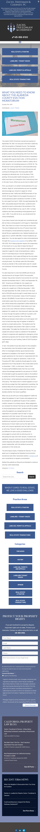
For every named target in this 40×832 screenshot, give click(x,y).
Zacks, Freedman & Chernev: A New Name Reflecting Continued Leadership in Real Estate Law (19, 731)
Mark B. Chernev (10, 747)
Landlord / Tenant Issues (20, 61)
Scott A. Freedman (11, 758)
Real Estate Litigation (20, 52)
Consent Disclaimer (8, 673)
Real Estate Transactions (20, 79)
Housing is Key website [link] (17, 241)
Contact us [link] (32, 456)
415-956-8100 (21, 37)
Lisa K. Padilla (14, 108)
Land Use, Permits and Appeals (20, 568)
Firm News (11, 468)
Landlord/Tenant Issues (20, 576)
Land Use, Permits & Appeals (20, 70)
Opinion (20, 585)
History (20, 560)
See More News (29, 811)
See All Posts (30, 767)
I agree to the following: (10, 675)
